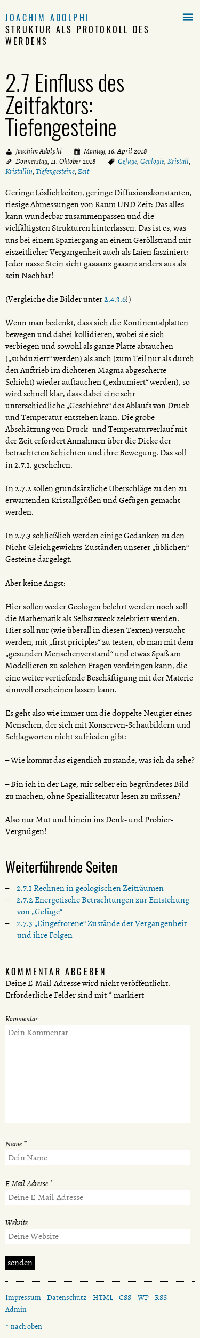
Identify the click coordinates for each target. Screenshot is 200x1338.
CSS (125, 1298)
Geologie (152, 161)
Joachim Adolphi (47, 17)
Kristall (178, 161)
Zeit (83, 171)
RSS (161, 1298)
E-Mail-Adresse (29, 1184)
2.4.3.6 (115, 299)
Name (16, 1144)
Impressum (23, 1298)
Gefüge (127, 161)
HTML (103, 1298)
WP (143, 1298)
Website (16, 1223)
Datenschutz (66, 1298)
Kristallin (19, 171)
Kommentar (21, 1019)
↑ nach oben (23, 1326)
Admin (16, 1309)
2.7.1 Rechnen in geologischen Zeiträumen (90, 888)
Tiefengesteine (55, 171)
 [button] (188, 18)
